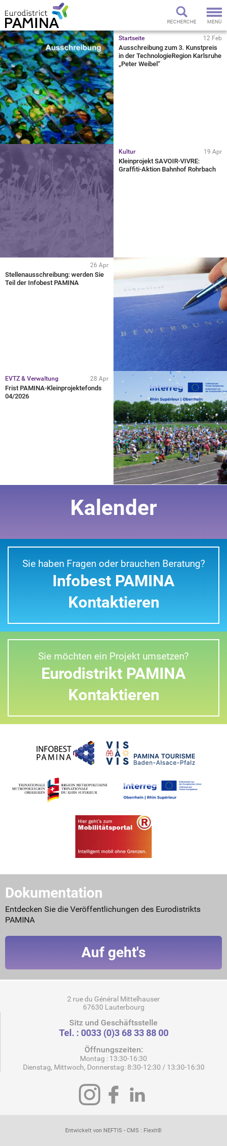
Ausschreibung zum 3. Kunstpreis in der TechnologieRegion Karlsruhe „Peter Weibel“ (170, 55)
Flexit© (153, 1130)
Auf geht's (113, 952)
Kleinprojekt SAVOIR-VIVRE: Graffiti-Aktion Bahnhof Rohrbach (167, 165)
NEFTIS (112, 1130)
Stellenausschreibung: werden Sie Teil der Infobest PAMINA (54, 278)
